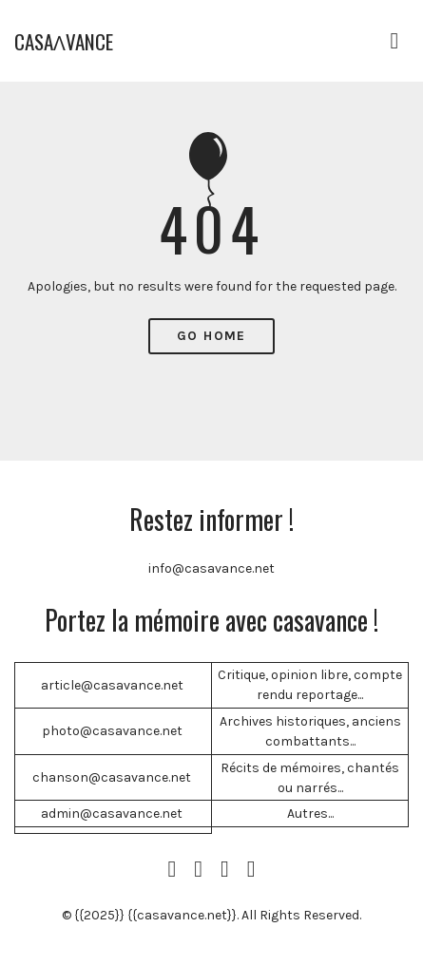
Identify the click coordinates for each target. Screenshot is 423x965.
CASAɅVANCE (63, 41)
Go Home (211, 336)
